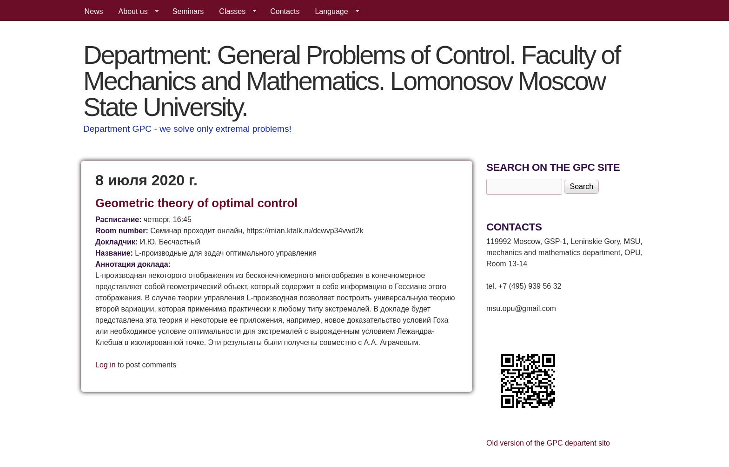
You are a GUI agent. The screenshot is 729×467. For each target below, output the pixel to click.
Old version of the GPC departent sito (548, 443)
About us (135, 11)
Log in (105, 365)
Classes (234, 11)
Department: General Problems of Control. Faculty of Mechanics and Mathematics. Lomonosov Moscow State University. (351, 81)
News (94, 11)
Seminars (188, 11)
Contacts (284, 11)
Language (333, 11)
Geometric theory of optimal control (196, 203)
